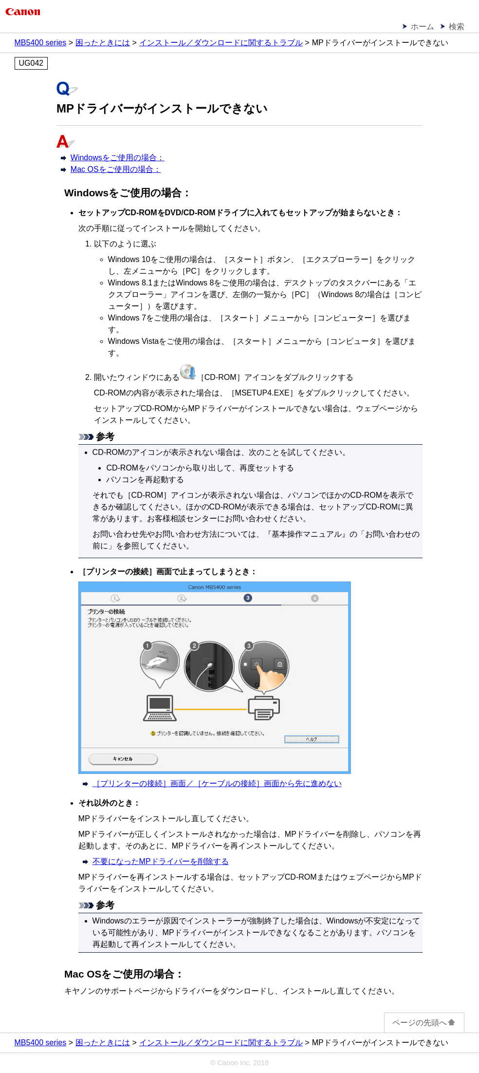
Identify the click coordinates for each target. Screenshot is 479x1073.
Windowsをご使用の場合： (118, 157)
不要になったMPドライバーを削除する (160, 861)
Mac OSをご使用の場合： (116, 169)
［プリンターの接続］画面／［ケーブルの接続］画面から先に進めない (217, 783)
